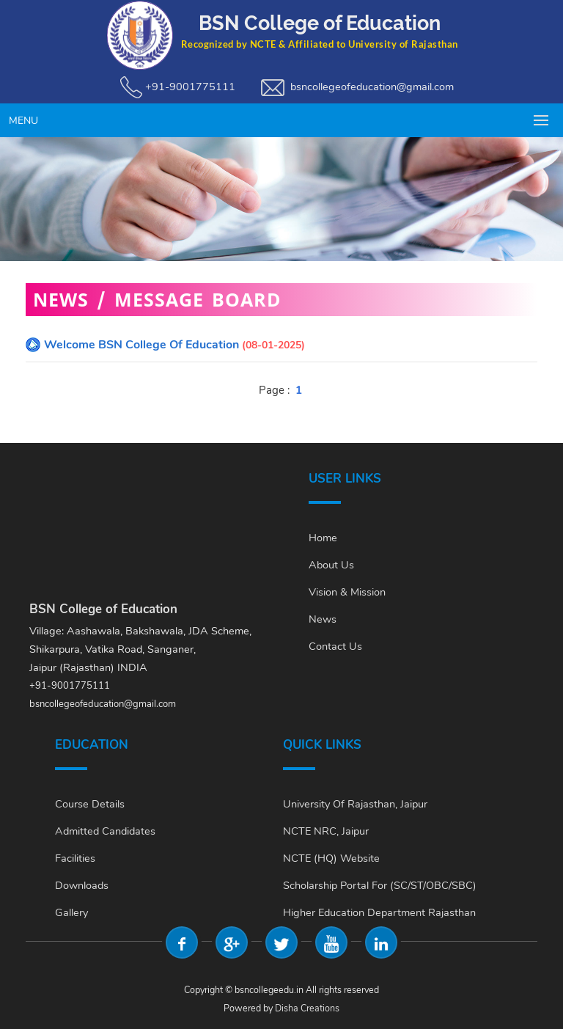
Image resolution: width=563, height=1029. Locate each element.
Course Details (90, 804)
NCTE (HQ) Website (331, 858)
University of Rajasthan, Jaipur (355, 804)
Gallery (71, 912)
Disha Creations (307, 1008)
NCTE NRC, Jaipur (326, 831)
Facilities (75, 858)
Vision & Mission (347, 592)
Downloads (81, 885)
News (322, 619)
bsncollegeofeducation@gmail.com (372, 86)
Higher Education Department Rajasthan (379, 912)
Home (323, 537)
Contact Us (335, 646)
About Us (331, 564)
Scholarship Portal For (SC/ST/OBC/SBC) (379, 885)
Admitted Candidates (105, 831)
